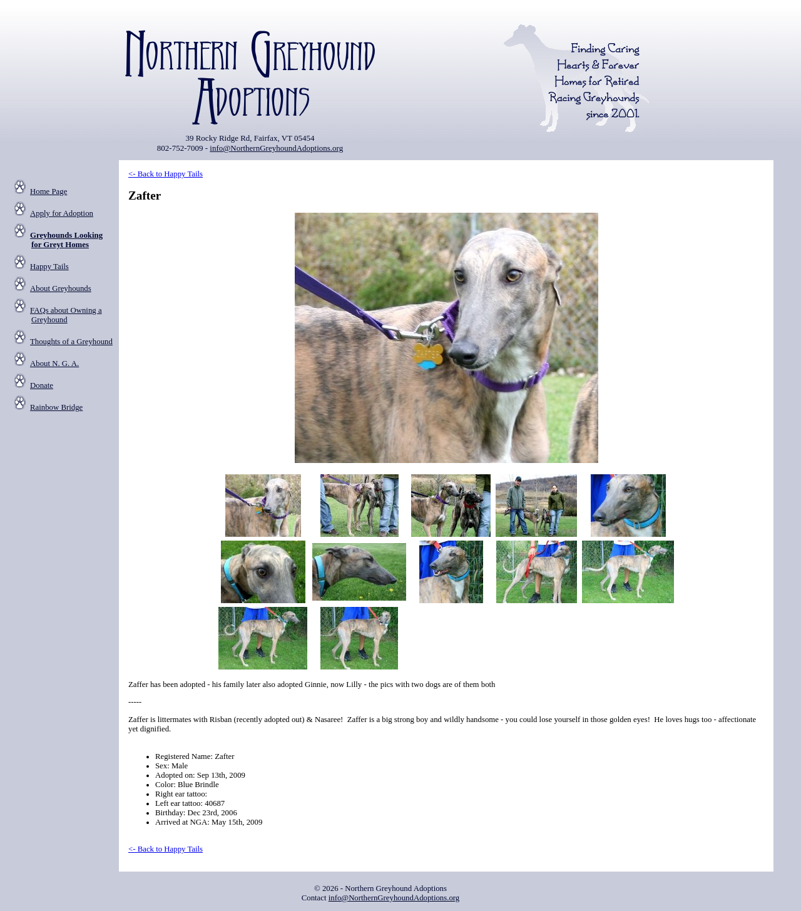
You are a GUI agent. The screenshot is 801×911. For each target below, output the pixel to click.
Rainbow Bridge (56, 407)
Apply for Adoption (61, 213)
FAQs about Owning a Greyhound (66, 315)
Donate (41, 385)
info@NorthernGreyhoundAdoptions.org (276, 148)
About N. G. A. (54, 363)
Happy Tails (49, 266)
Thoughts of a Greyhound (71, 341)
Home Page (48, 191)
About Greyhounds (60, 288)
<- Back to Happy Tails (165, 174)
